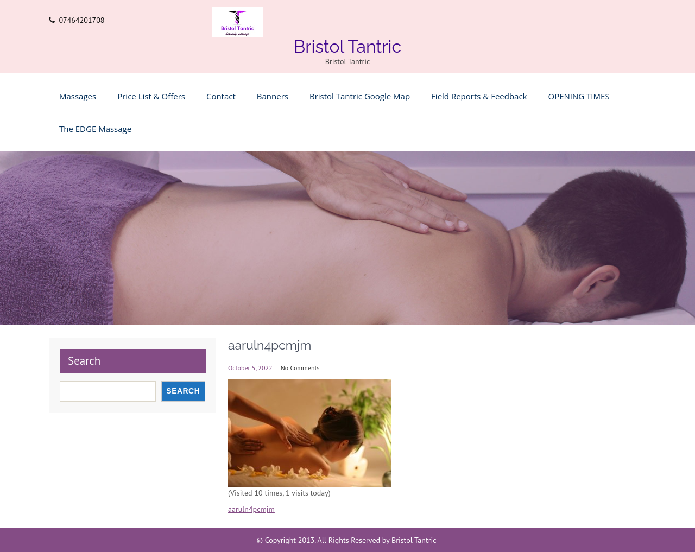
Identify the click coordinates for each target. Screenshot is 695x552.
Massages (77, 96)
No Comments (300, 368)
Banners (272, 96)
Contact (221, 96)
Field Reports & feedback (479, 96)
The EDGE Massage (95, 128)
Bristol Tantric (347, 46)
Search (84, 360)
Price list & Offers (151, 96)
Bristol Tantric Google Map (359, 96)
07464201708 (81, 20)
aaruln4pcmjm (251, 509)
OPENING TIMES (579, 96)
